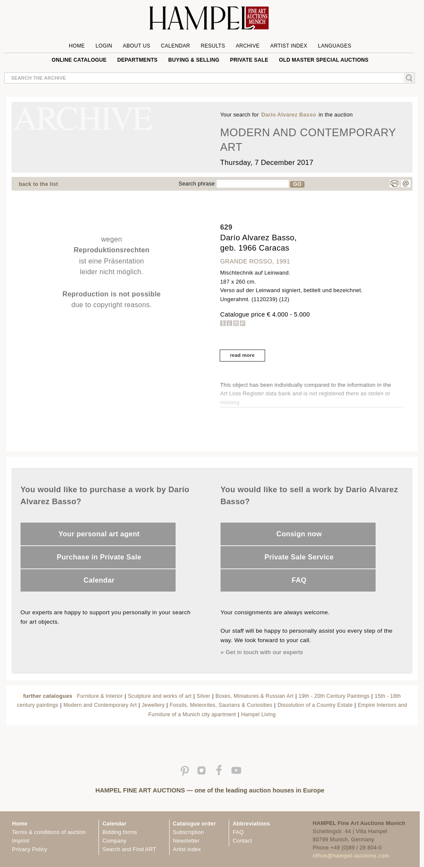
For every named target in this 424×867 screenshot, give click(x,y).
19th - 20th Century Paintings (334, 696)
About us (136, 46)
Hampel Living (258, 715)
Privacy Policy (29, 849)
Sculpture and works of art (160, 696)
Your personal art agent (99, 534)
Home (77, 46)
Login (104, 46)
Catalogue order (194, 824)
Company (114, 841)
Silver (203, 696)
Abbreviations (251, 824)
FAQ (299, 580)
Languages (334, 46)
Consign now (299, 534)
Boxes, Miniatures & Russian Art (254, 696)
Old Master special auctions (323, 60)
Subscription (188, 832)
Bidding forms (119, 832)
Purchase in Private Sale (99, 557)
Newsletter (186, 841)
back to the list (38, 184)
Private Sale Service (299, 557)
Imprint (20, 841)
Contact (242, 841)
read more (242, 355)
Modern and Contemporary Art (100, 705)
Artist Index (289, 46)
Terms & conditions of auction (49, 832)
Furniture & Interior (100, 696)
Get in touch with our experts (264, 652)
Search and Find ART (129, 849)
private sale (249, 60)
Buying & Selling (193, 60)
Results (213, 46)
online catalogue (79, 60)
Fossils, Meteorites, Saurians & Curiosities (221, 705)
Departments (137, 60)
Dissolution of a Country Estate (315, 705)
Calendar (175, 46)
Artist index (187, 849)
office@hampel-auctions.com (351, 856)
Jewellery (153, 705)
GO (297, 184)
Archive (248, 46)
